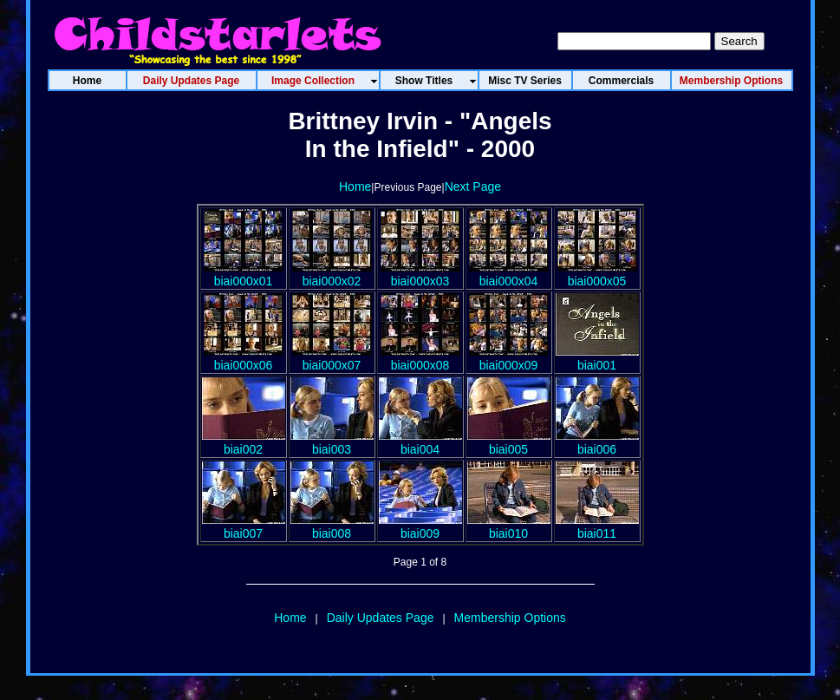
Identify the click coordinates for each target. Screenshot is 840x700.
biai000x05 (597, 274)
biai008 (332, 526)
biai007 (243, 526)
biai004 (420, 442)
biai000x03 (420, 274)
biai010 (508, 526)
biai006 (597, 442)
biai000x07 (332, 358)
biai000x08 (420, 358)
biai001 (597, 358)
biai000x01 (243, 274)
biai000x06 (243, 358)
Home (355, 186)
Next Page (473, 186)
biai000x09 (509, 358)
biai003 (332, 442)
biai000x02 (332, 274)
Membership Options (510, 618)
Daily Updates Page (380, 618)
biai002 (243, 442)
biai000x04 (509, 274)
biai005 (508, 442)
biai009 (420, 526)
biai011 (597, 526)
